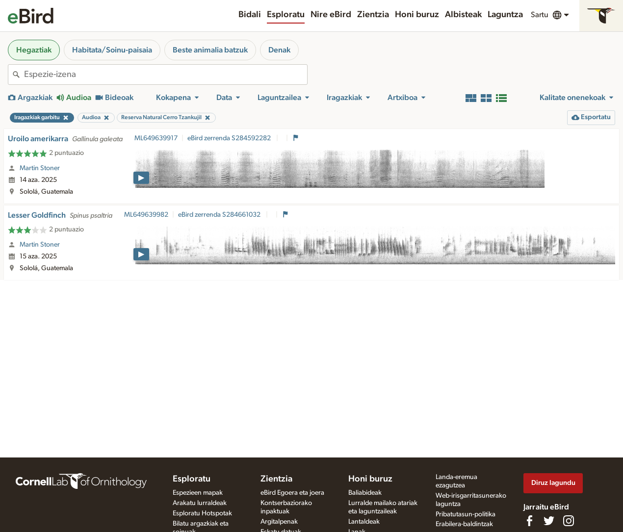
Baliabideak (365, 492)
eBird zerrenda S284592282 (229, 138)
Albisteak (463, 14)
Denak (279, 50)
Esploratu (286, 14)
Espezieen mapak (198, 492)
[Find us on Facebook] (529, 521)
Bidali (249, 14)
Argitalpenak (279, 521)
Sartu (539, 15)
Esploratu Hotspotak (202, 513)
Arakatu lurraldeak (200, 503)
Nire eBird (331, 14)
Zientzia (373, 14)
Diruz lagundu (553, 482)
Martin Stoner (40, 168)
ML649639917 (156, 138)
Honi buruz (417, 14)
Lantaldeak (364, 521)
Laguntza (505, 14)
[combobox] (165, 74)
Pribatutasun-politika (465, 514)
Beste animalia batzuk (210, 50)
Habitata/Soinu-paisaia (112, 50)
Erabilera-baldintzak (464, 524)
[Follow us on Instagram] (568, 521)
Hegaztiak (34, 50)
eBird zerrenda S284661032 (220, 214)
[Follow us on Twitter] (549, 521)
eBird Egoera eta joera (292, 492)
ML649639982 (146, 214)
